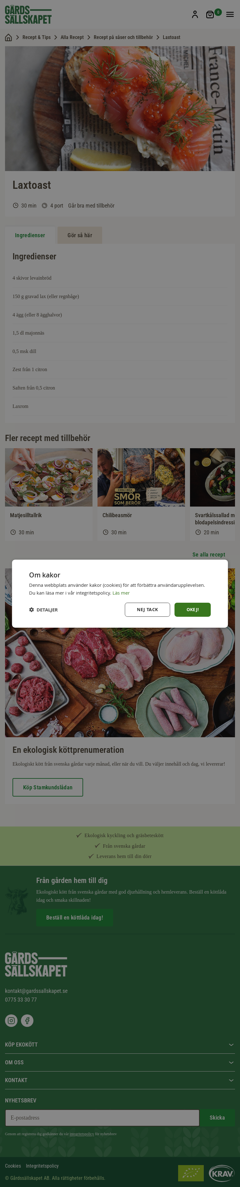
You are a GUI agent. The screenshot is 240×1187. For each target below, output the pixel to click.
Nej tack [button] (147, 609)
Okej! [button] (193, 609)
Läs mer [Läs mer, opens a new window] (121, 592)
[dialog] (120, 593)
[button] (43, 610)
